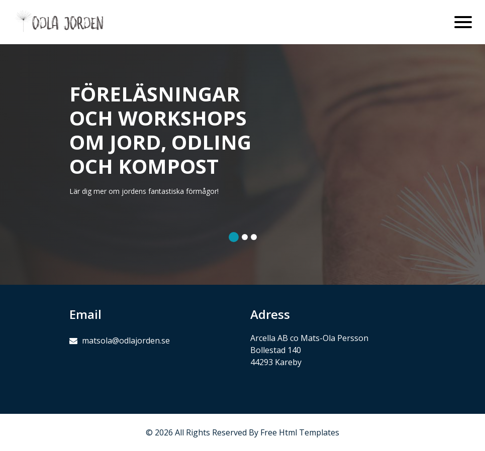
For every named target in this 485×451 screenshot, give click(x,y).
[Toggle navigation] (463, 22)
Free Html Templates (299, 432)
